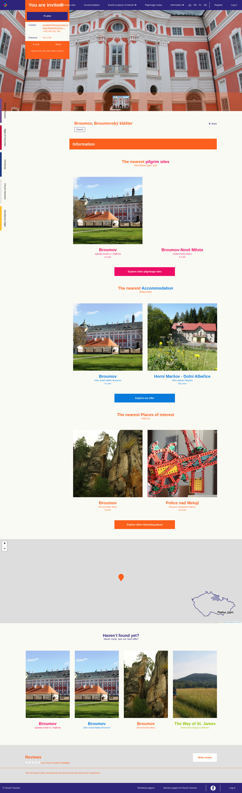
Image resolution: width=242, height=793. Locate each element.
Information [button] (177, 5)
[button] (121, 577)
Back (213, 123)
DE (205, 5)
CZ (189, 5)
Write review (205, 757)
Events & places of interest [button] (122, 5)
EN (195, 5)
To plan (47, 16)
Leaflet (223, 622)
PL (200, 5)
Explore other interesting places (145, 524)
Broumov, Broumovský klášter (103, 123)
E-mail (36, 44)
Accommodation (91, 5)
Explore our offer (144, 398)
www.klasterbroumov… (54, 28)
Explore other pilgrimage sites (145, 271)
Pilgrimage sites (68, 5)
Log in (234, 5)
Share (58, 44)
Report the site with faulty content (47, 51)
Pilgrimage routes (153, 5)
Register (218, 5)
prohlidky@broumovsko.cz (55, 25)
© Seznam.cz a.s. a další (234, 622)
